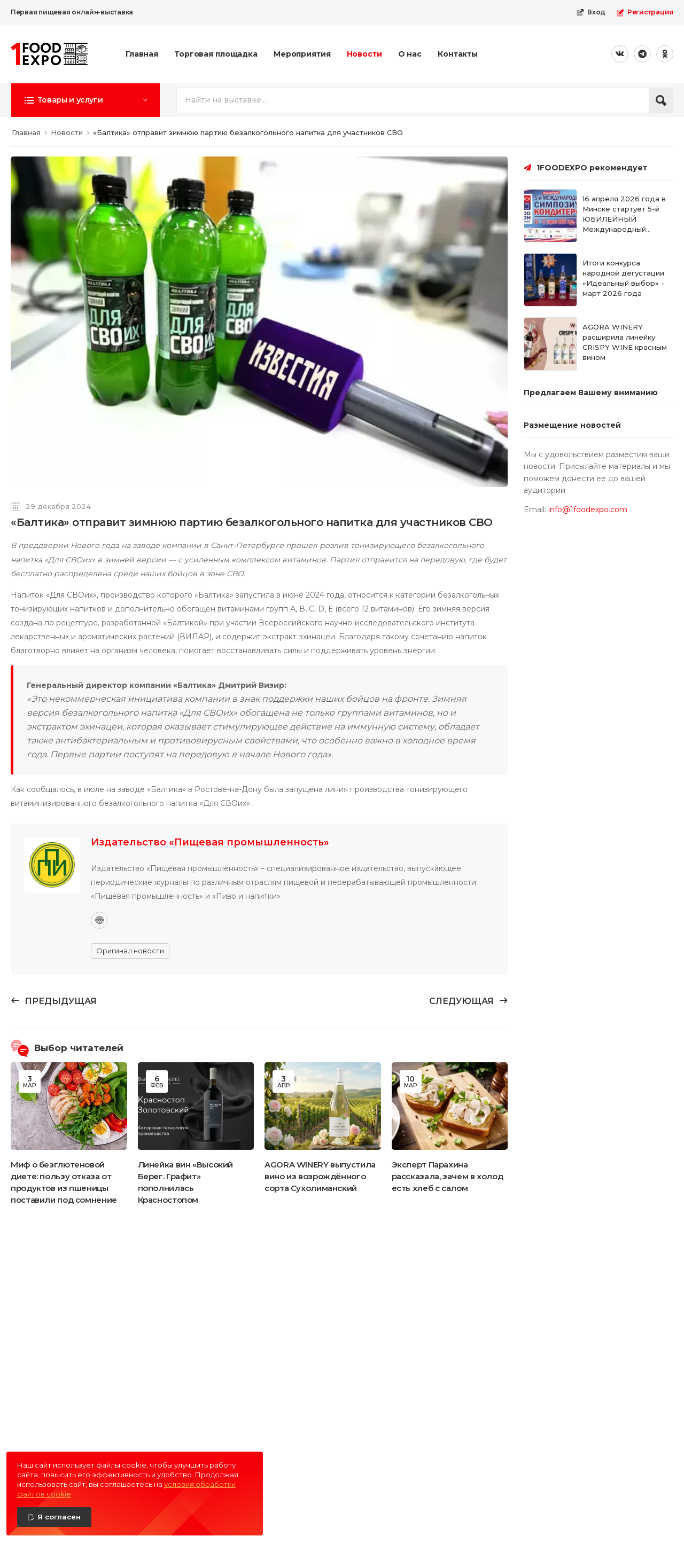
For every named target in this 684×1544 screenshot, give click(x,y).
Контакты (458, 54)
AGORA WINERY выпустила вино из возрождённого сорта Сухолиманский (320, 1176)
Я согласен (59, 1516)
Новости (364, 54)
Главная (142, 54)
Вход (590, 12)
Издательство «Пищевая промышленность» (210, 842)
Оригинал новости (130, 950)
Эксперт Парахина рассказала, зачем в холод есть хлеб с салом (447, 1176)
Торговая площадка (216, 54)
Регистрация (644, 12)
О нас (410, 54)
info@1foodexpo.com (587, 509)
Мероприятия (302, 54)
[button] (85, 99)
